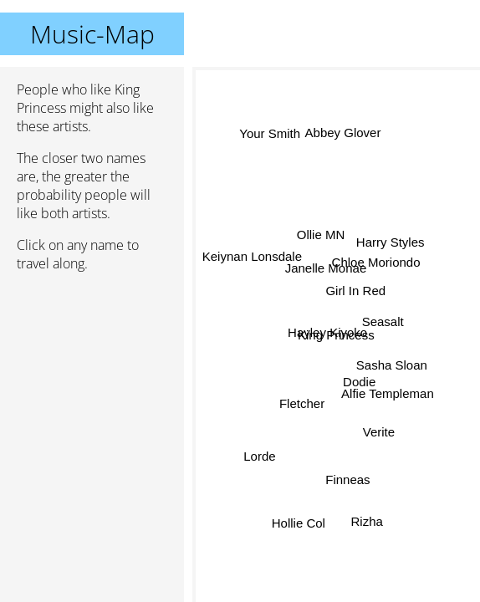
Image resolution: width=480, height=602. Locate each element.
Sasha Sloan (391, 360)
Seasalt (381, 328)
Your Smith (270, 133)
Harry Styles (390, 241)
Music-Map (92, 34)
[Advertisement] (92, 373)
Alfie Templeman (384, 400)
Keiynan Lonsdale (253, 258)
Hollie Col (297, 519)
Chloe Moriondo (376, 265)
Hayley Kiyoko (328, 331)
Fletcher (301, 402)
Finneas (348, 479)
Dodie (356, 384)
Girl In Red (356, 290)
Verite (380, 429)
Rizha (368, 520)
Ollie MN (318, 239)
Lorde (259, 458)
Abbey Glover (340, 134)
